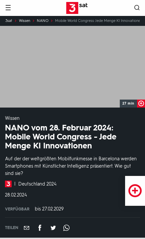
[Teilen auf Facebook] (39, 227)
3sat (8, 21)
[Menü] (8, 8)
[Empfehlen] (26, 227)
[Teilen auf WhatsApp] (66, 227)
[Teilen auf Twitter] (53, 227)
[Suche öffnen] (137, 8)
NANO (42, 21)
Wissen (24, 21)
